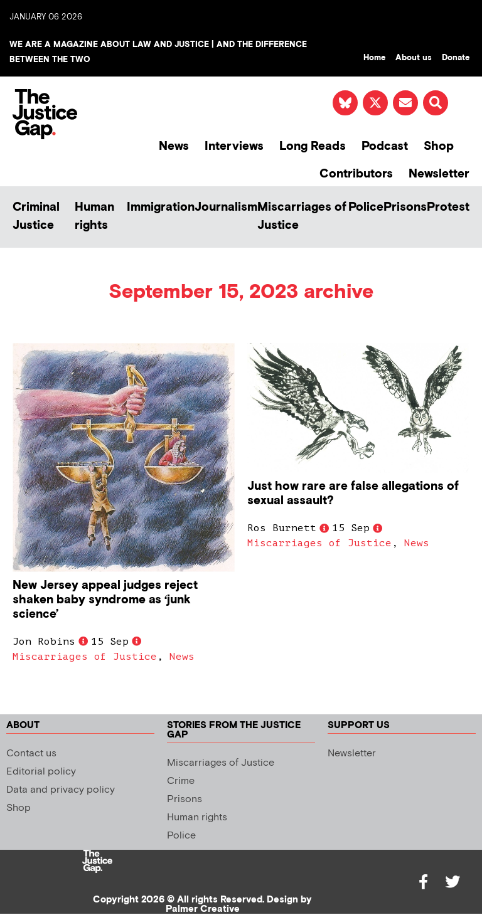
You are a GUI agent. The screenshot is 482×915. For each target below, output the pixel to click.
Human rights (94, 216)
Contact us (31, 753)
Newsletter (439, 174)
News (174, 146)
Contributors (356, 174)
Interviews (234, 146)
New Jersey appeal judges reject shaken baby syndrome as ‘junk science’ (105, 600)
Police (365, 207)
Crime (181, 781)
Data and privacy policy (60, 789)
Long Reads (312, 146)
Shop (439, 146)
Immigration (161, 207)
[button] (435, 102)
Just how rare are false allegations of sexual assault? (353, 494)
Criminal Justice (36, 216)
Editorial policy (41, 771)
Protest (448, 207)
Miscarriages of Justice (301, 216)
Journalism (226, 207)
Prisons (405, 207)
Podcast (385, 146)
